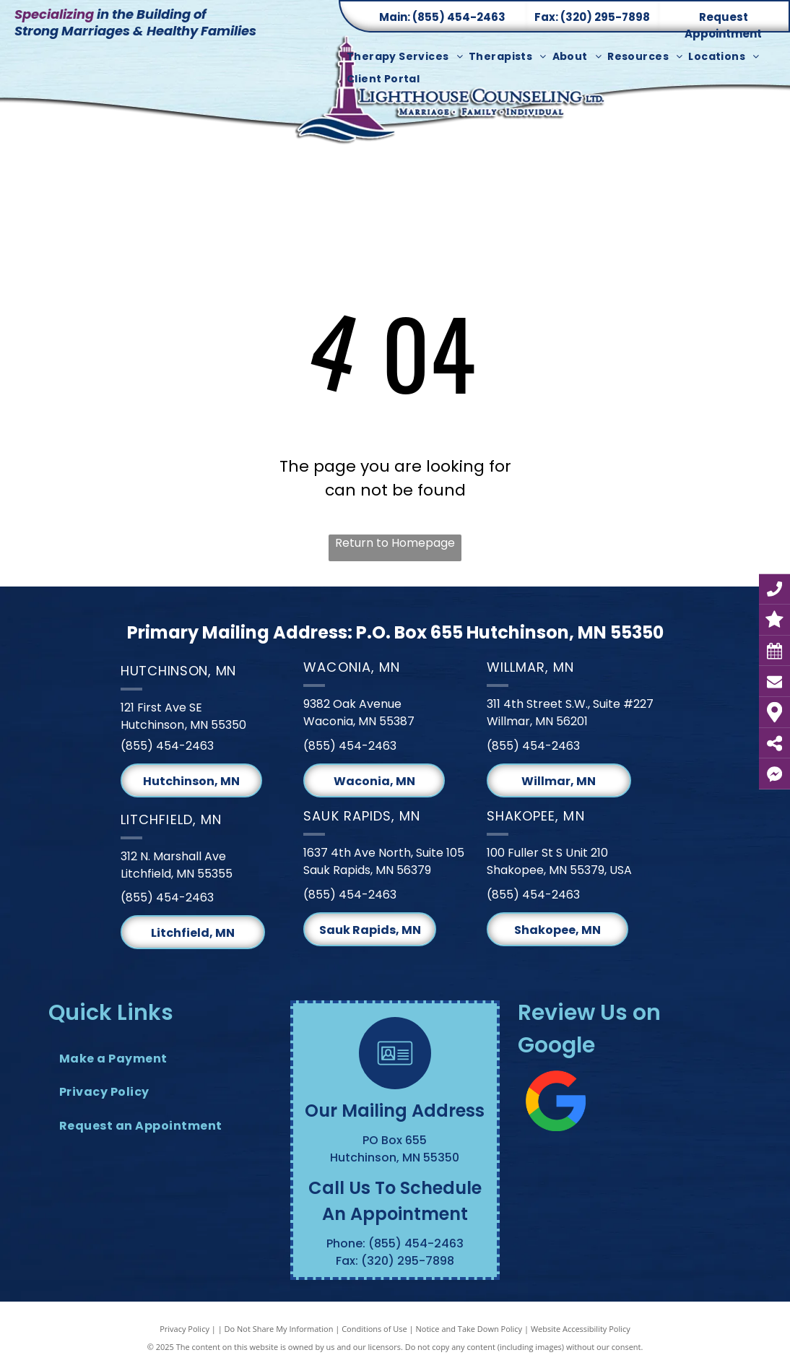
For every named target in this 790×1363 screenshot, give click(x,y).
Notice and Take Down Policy (469, 1328)
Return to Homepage (395, 543)
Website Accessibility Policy (580, 1328)
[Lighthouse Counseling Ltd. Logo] (453, 99)
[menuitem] (408, 57)
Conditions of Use (374, 1328)
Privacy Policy (184, 1328)
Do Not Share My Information (279, 1328)
